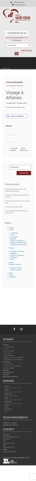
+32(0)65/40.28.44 (16, 33)
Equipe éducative (16, 270)
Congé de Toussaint (14, 149)
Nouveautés (8, 372)
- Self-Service (8, 355)
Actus (11, 273)
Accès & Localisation (17, 255)
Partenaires (14, 257)
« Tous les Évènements (14, 82)
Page (8, 68)
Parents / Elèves (16, 268)
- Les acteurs (8, 351)
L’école (11, 230)
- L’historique (8, 347)
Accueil (4, 68)
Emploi (12, 259)
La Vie (12, 235)
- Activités (7, 353)
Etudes (11, 262)
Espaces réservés (15, 264)
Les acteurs (14, 237)
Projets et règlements (17, 241)
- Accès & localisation (12, 366)
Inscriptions (13, 277)
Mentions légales (10, 376)
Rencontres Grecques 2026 (14, 207)
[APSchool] (26, 50)
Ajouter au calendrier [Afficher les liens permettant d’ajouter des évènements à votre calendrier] (17, 116)
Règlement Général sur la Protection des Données (18, 244)
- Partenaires (8, 368)
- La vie (5, 349)
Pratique (11, 248)
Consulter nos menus (17, 251)
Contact (11, 275)
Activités (13, 239)
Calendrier (13, 253)
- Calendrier (8, 364)
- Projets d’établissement (13, 357)
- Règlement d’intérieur (13, 359)
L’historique (14, 233)
